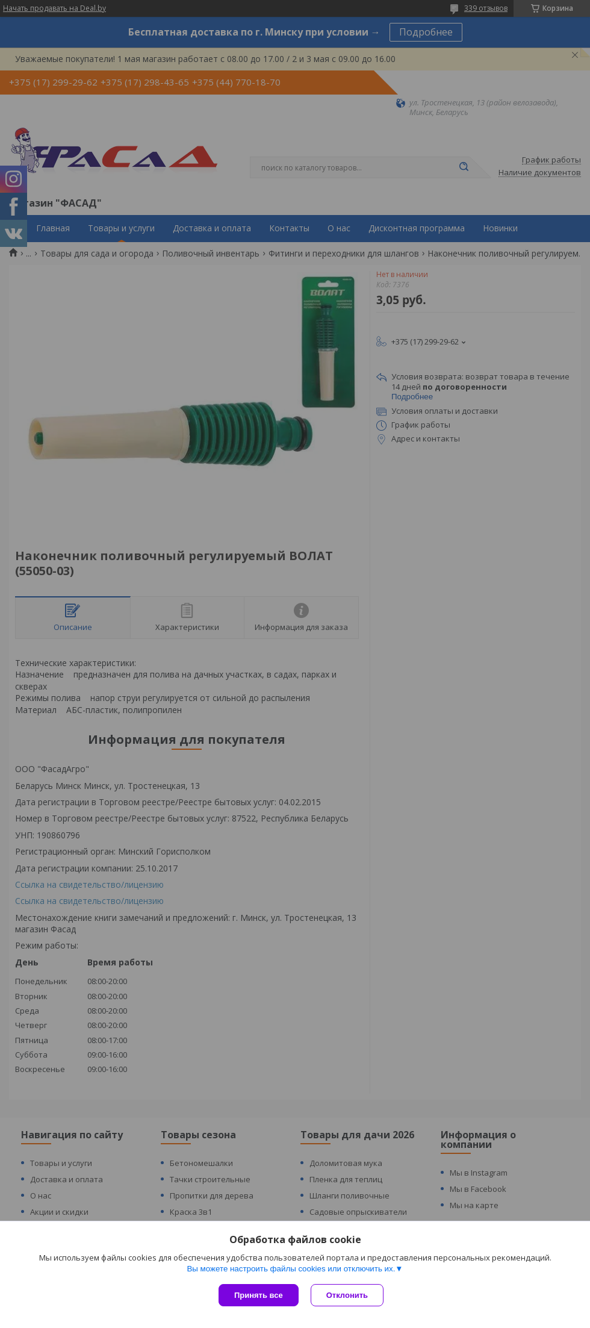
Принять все (258, 1295)
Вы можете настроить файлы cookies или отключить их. (291, 1268)
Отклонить (347, 1295)
